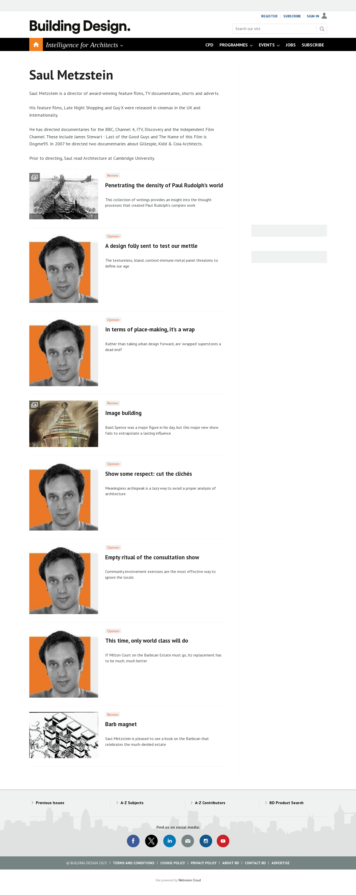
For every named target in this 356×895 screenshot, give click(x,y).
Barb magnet (121, 724)
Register (269, 16)
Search (322, 29)
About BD (230, 863)
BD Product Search (286, 802)
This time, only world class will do (146, 640)
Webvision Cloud (189, 880)
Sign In (313, 16)
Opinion (113, 236)
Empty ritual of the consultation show (152, 557)
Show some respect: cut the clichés (148, 473)
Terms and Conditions (133, 863)
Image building (123, 412)
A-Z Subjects (132, 802)
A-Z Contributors (210, 802)
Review (112, 175)
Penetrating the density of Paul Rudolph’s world (164, 185)
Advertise (280, 863)
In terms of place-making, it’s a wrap (150, 329)
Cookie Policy (172, 863)
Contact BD (255, 863)
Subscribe (292, 16)
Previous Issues (50, 802)
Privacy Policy (203, 863)
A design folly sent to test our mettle (151, 245)
